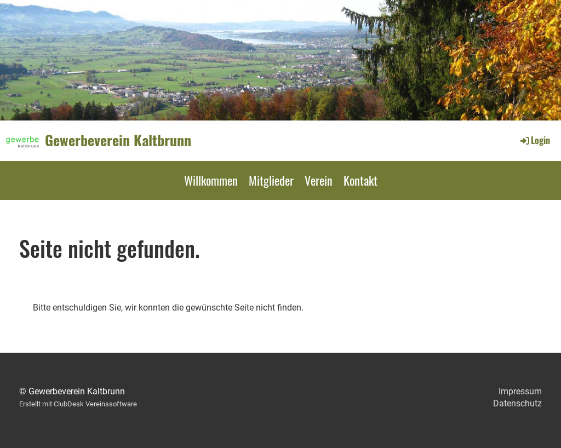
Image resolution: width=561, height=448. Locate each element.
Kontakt (360, 180)
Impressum (520, 391)
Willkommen (211, 180)
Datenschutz (517, 403)
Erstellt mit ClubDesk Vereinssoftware (78, 404)
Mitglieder (271, 180)
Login (534, 140)
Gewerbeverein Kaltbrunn (118, 140)
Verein (319, 180)
